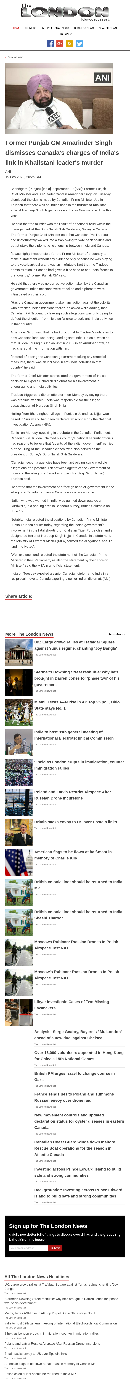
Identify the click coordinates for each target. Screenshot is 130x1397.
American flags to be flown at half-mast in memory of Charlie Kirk (50, 1364)
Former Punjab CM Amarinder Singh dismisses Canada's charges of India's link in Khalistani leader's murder (62, 152)
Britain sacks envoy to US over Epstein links (75, 822)
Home (16, 28)
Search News (108, 28)
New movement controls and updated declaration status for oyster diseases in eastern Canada (79, 1121)
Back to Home (14, 57)
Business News (84, 28)
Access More (115, 634)
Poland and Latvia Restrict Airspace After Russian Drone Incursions (52, 1343)
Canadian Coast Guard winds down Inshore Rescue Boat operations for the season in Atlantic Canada (74, 1148)
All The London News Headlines (36, 1276)
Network (66, 33)
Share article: (18, 596)
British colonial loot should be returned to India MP (40, 1374)
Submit (55, 1248)
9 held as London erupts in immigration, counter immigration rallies (51, 1333)
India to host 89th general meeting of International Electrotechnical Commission (60, 1323)
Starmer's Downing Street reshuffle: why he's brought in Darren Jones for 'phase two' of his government (77, 678)
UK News (30, 28)
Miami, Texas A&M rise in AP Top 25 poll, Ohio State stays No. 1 (49, 1313)
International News (55, 28)
